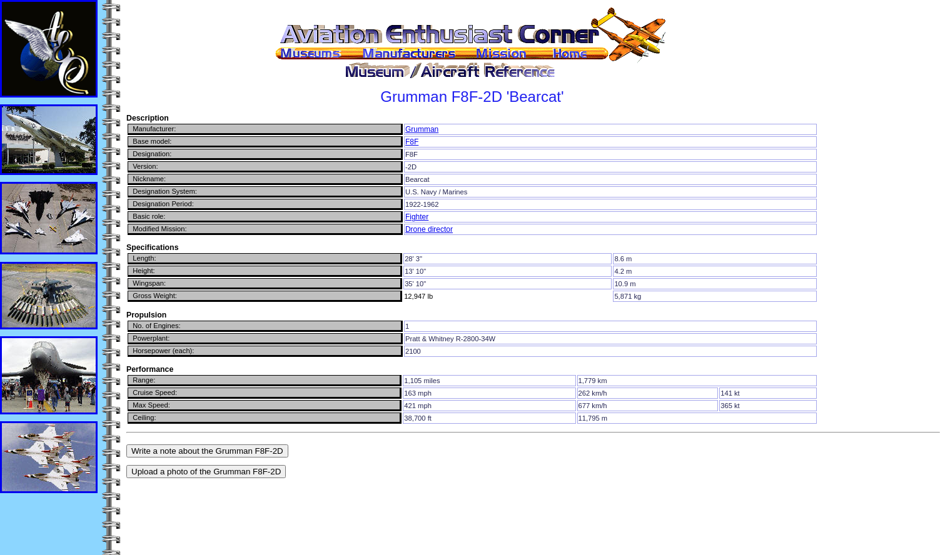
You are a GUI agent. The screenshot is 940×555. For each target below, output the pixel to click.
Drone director (429, 229)
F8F (411, 142)
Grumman (421, 129)
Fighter (416, 216)
